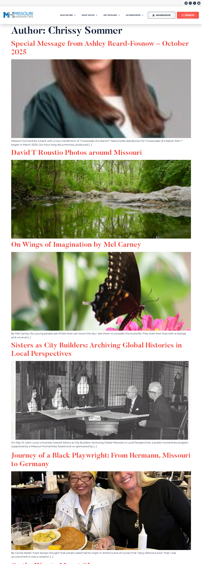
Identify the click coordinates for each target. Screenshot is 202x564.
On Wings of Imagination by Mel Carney (76, 245)
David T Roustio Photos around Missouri (76, 153)
